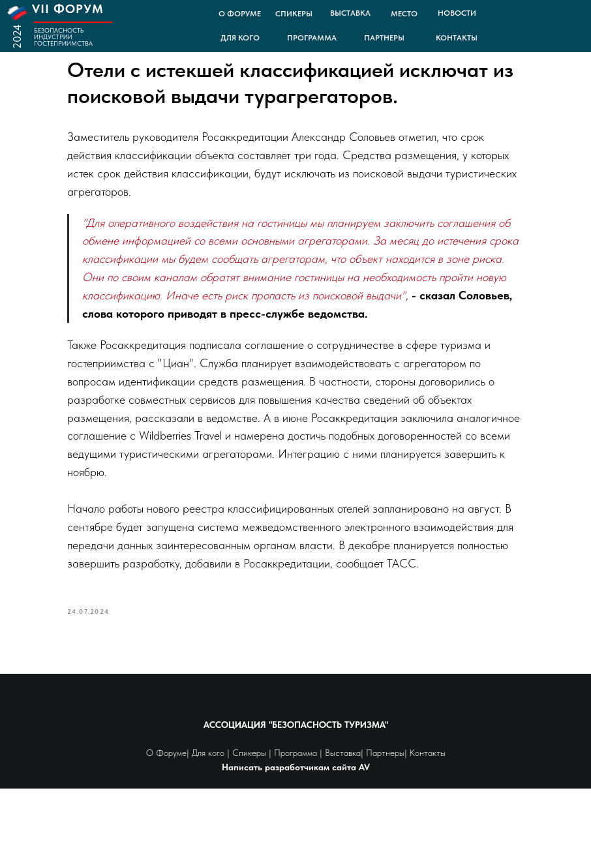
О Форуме (166, 824)
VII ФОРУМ (68, 8)
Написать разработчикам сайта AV (296, 837)
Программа (297, 824)
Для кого (208, 824)
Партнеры (385, 824)
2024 (16, 36)
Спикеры (250, 824)
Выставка (343, 824)
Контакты (426, 824)
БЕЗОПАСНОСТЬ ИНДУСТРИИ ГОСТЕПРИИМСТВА (63, 36)
